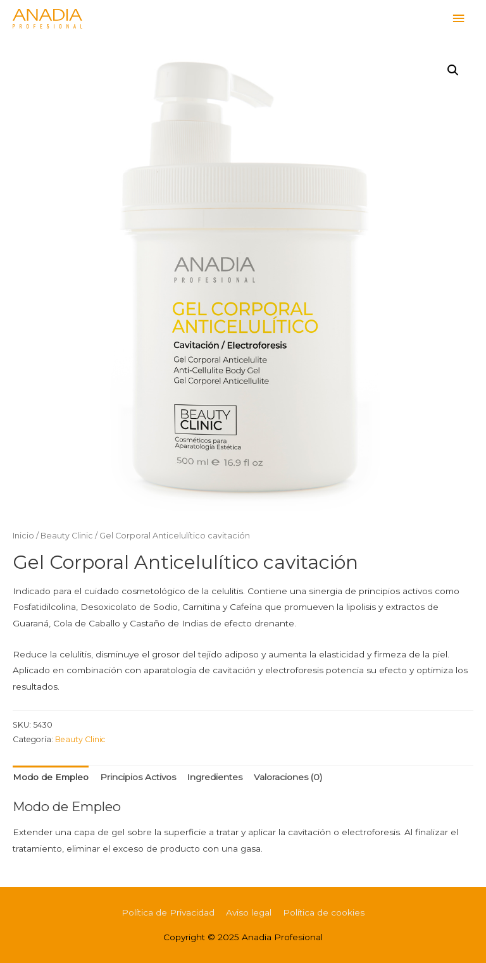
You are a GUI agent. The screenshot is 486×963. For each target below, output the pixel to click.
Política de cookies (323, 912)
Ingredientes (214, 777)
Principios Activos (138, 777)
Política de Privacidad (168, 912)
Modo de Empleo (51, 777)
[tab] (51, 778)
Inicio (23, 535)
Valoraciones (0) (288, 777)
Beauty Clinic (66, 535)
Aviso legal (248, 912)
